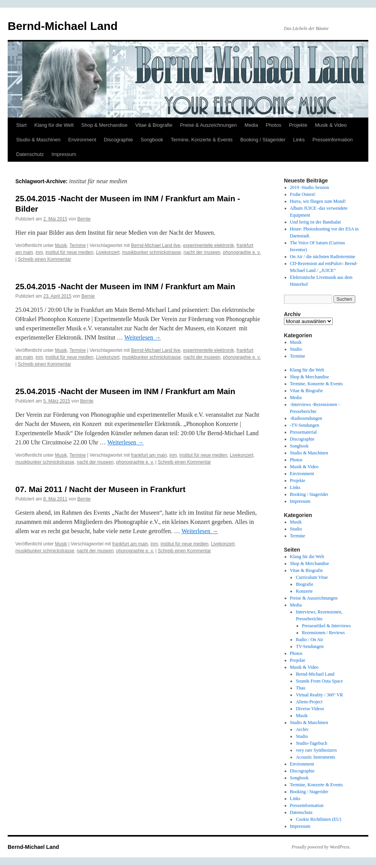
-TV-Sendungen (304, 425)
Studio (296, 349)
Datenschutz (30, 154)
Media (251, 125)
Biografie (304, 584)
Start (21, 125)
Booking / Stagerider (262, 140)
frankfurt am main (149, 455)
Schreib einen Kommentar (44, 259)
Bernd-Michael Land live (156, 245)
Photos (273, 125)
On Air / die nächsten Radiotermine (322, 256)
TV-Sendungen (309, 646)
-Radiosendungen (306, 418)
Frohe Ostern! (303, 194)
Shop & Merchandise (104, 125)
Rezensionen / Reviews (323, 632)
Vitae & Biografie (154, 125)
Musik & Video (331, 125)
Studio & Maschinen (38, 140)
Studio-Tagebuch (311, 743)
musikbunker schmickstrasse (151, 252)
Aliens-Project (309, 701)
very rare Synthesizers (316, 750)
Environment (82, 140)
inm (39, 252)
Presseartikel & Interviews (326, 625)
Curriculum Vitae (312, 577)
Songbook (151, 140)
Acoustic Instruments (315, 757)
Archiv (302, 729)
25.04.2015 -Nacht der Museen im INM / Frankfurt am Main (125, 286)
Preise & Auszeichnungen (208, 125)
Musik (61, 245)
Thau (300, 688)
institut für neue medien (70, 252)
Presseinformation (332, 140)
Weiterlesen (142, 337)
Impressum (63, 154)
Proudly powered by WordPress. (321, 847)
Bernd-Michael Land (63, 26)
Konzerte (304, 591)
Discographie (118, 140)
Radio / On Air (309, 639)
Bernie (84, 219)
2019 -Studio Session (309, 187)
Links (299, 140)
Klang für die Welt (53, 125)
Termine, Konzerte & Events (202, 140)
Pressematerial (303, 432)
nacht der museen (201, 252)
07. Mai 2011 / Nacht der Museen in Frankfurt (100, 489)
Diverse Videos (310, 708)
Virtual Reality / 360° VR (319, 695)
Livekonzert (107, 252)
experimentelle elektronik (208, 245)
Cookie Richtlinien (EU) (318, 819)
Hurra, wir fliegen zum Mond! (318, 201)
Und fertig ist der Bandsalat (315, 222)
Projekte (298, 125)
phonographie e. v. (242, 252)
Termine (77, 245)
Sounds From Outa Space (319, 681)
